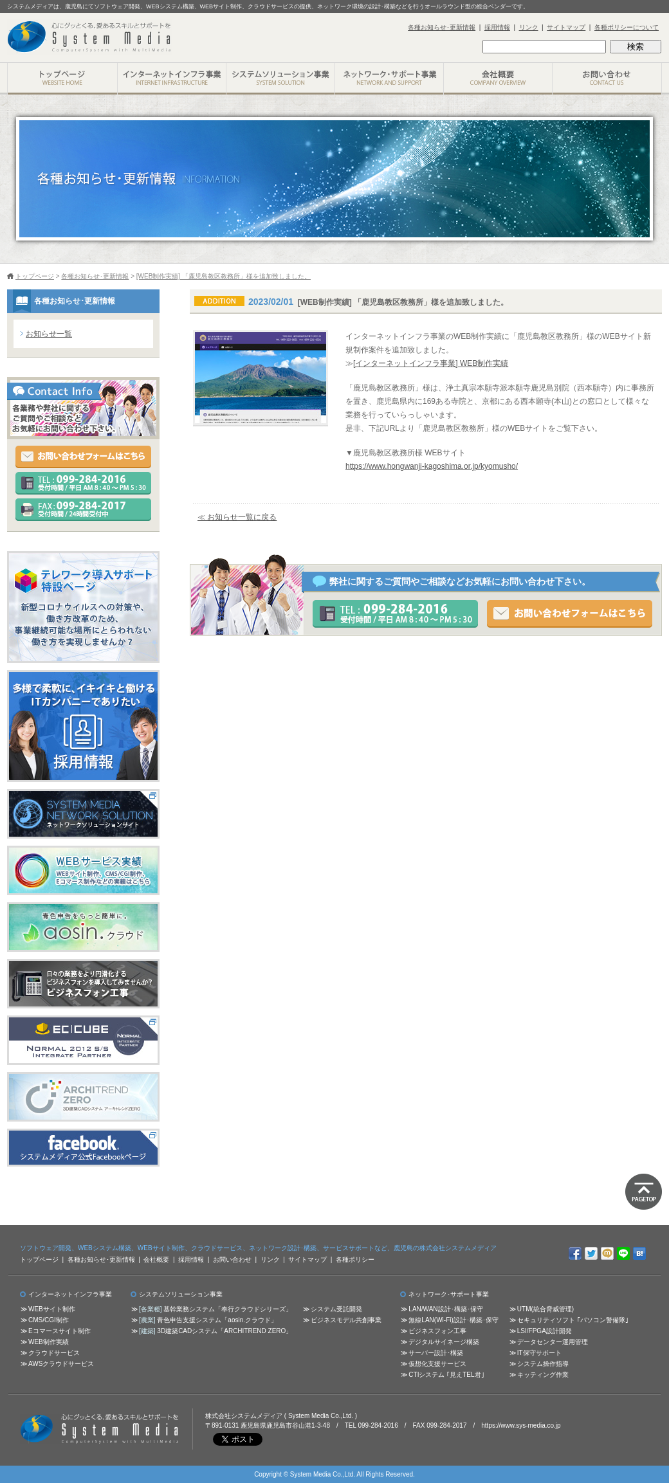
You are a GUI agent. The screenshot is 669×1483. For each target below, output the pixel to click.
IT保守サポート (539, 1352)
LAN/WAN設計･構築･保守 (445, 1309)
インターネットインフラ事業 (171, 79)
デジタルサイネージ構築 (443, 1341)
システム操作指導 (543, 1363)
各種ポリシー (355, 1259)
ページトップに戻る (643, 1192)
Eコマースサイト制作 (59, 1330)
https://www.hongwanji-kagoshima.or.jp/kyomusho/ (431, 466)
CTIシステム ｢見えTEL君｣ (446, 1374)
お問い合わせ (607, 79)
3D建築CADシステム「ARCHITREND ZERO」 (224, 1330)
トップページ (34, 276)
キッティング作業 (543, 1374)
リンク (528, 27)
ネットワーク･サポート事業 (388, 79)
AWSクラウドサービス (61, 1363)
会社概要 (497, 79)
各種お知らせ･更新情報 (441, 27)
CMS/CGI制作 (48, 1320)
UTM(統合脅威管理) (545, 1309)
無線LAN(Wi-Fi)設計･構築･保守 (453, 1320)
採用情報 (497, 27)
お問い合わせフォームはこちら (569, 614)
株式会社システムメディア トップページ (62, 79)
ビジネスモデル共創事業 (346, 1320)
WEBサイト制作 (51, 1309)
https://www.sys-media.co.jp (520, 1425)
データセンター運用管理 (552, 1341)
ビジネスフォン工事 (437, 1330)
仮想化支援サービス (437, 1363)
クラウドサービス (54, 1352)
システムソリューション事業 (280, 79)
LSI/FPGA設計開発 (544, 1330)
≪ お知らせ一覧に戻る (237, 517)
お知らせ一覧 (49, 333)
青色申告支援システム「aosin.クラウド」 (217, 1320)
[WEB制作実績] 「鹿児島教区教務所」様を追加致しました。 (223, 276)
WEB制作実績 (48, 1341)
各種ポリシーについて (626, 27)
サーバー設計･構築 (435, 1352)
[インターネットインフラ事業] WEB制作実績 (430, 363)
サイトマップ (566, 27)
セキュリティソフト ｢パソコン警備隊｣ (572, 1320)
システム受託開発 (336, 1309)
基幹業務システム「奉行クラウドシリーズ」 (227, 1309)
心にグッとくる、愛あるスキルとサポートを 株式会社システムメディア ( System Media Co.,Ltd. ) (99, 1429)
